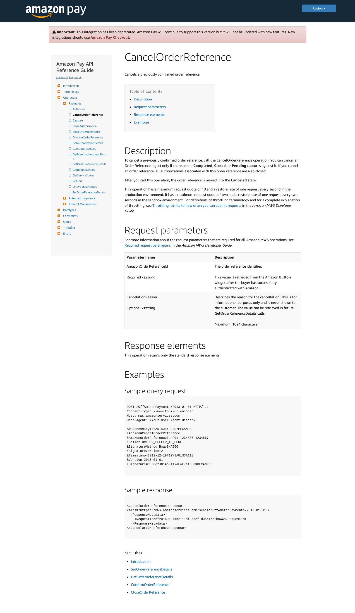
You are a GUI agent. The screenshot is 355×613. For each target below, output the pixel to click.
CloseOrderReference (86, 132)
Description (143, 99)
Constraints (70, 216)
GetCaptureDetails (84, 149)
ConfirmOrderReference (88, 137)
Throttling (69, 228)
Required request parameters (148, 245)
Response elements (149, 114)
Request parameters (150, 107)
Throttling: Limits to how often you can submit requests (196, 205)
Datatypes (69, 210)
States (66, 222)
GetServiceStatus (83, 175)
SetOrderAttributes (85, 187)
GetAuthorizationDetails (88, 143)
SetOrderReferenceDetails (89, 192)
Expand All (76, 77)
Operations (69, 98)
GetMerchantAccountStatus (89, 156)
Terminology (70, 92)
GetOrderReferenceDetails (89, 164)
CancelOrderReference (88, 115)
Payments (74, 103)
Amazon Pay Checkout (110, 37)
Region (319, 8)
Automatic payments (81, 198)
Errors (66, 233)
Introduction (70, 86)
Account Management (82, 204)
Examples (141, 122)
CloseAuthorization (85, 126)
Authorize (79, 109)
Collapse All (62, 77)
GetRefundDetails (84, 170)
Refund (77, 181)
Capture (78, 120)
